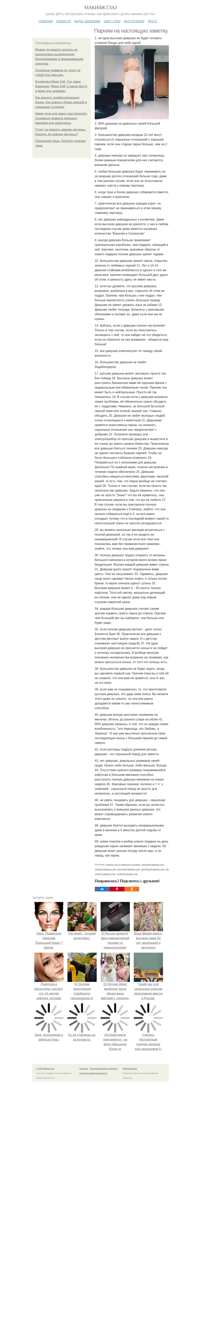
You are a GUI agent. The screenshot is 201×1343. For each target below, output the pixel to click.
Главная (45, 21)
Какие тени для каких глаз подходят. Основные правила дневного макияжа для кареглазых (61, 118)
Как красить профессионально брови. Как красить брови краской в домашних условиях (61, 102)
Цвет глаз (112, 21)
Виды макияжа (87, 21)
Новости (63, 21)
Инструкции (134, 21)
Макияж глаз (100, 7)
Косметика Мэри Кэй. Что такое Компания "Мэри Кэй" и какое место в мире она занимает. (61, 86)
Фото (152, 21)
